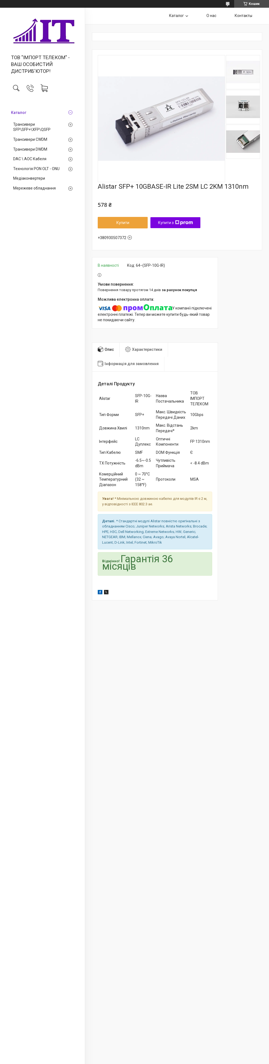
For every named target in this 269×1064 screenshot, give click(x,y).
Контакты (243, 15)
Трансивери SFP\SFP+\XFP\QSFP (32, 127)
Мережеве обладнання (34, 188)
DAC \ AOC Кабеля (29, 159)
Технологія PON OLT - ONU (36, 169)
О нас (211, 15)
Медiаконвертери (29, 178)
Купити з (175, 222)
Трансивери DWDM (30, 149)
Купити (122, 222)
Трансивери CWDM (30, 139)
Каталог (18, 112)
